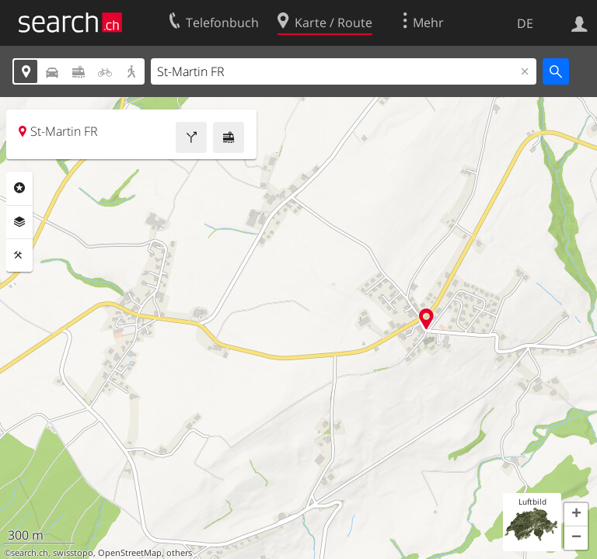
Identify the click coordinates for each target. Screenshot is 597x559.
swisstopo (73, 552)
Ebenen (19, 222)
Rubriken (19, 188)
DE (525, 23)
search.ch (29, 552)
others (179, 552)
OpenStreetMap (130, 552)
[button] (576, 514)
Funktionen (19, 255)
